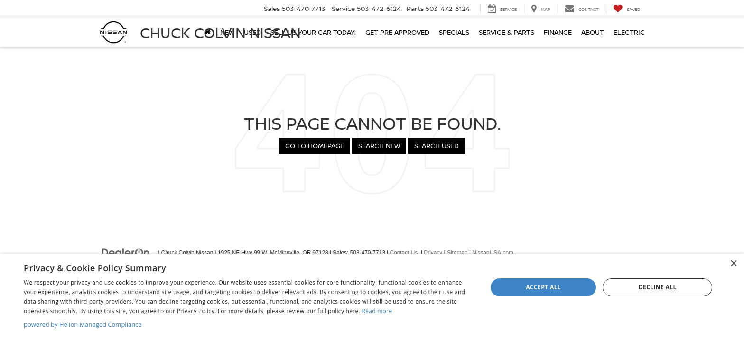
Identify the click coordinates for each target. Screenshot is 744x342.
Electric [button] (629, 32)
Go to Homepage (314, 145)
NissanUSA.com (492, 252)
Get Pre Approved (397, 32)
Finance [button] (558, 32)
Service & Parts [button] (506, 32)
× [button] (733, 263)
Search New (379, 145)
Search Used (436, 145)
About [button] (592, 32)
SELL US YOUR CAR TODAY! (313, 32)
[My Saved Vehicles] (626, 8)
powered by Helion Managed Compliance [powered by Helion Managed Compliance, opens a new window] (83, 324)
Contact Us (404, 252)
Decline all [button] (658, 287)
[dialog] (372, 298)
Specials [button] (454, 32)
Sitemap (457, 252)
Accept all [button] (543, 287)
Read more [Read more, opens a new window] (377, 311)
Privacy (433, 252)
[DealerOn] (126, 252)
